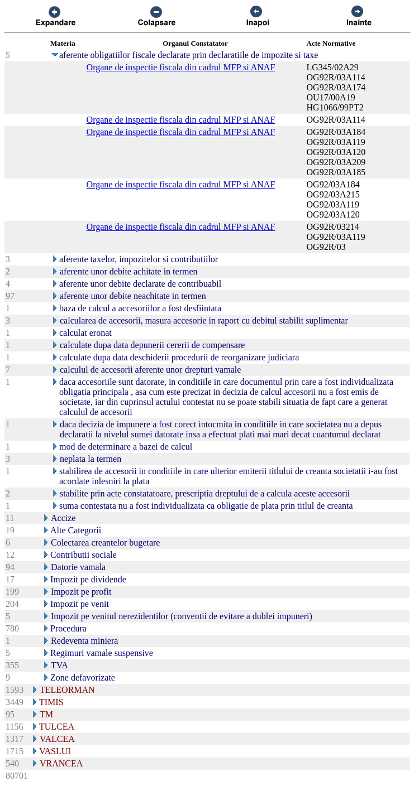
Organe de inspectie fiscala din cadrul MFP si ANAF (181, 67)
